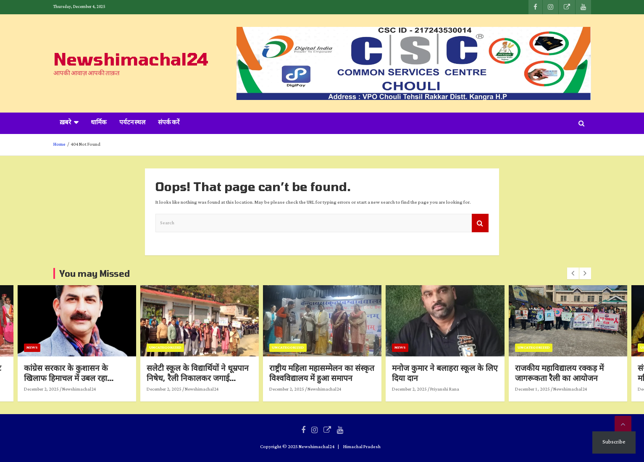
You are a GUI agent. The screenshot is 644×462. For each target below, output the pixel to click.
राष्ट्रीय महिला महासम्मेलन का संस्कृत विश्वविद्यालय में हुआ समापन (336, 373)
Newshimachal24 (130, 59)
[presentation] (573, 273)
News (46, 347)
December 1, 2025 (546, 389)
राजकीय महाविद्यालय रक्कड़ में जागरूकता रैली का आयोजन (573, 373)
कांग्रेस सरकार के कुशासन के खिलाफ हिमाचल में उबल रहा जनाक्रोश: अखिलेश (80, 378)
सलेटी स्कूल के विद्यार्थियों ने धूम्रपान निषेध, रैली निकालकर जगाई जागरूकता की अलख (211, 378)
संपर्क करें (168, 123)
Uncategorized (179, 347)
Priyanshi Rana (458, 389)
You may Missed (94, 273)
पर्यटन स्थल (132, 123)
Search (480, 223)
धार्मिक (99, 123)
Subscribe (614, 442)
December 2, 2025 (55, 389)
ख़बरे (65, 123)
